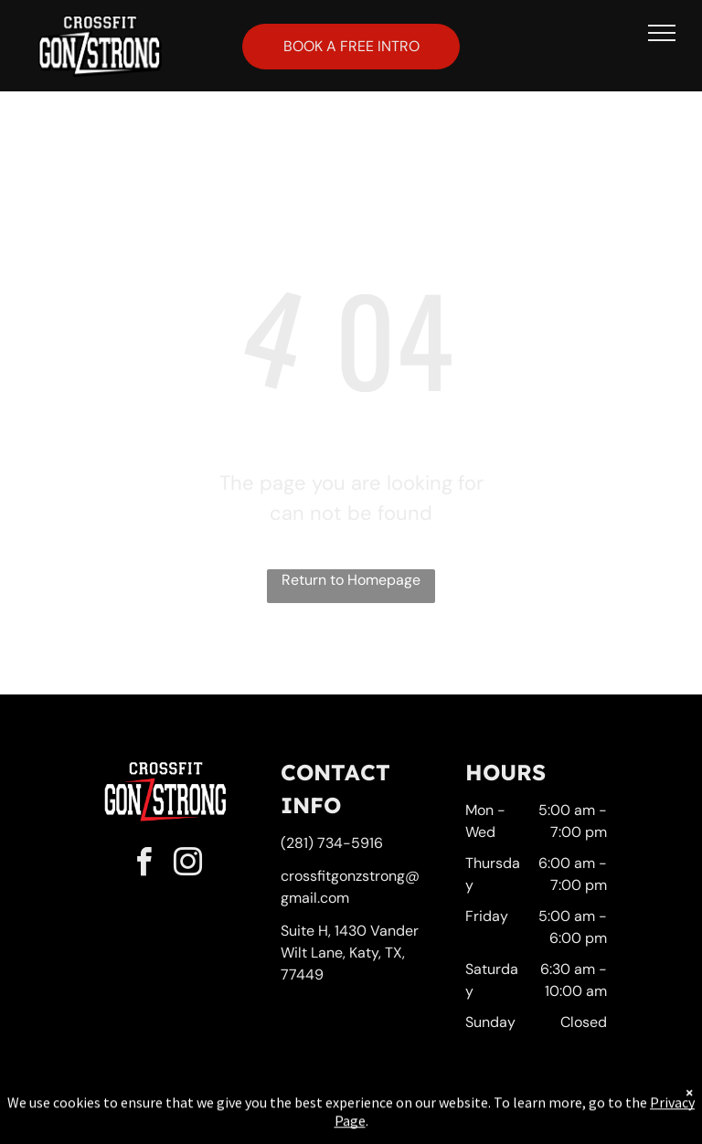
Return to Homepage (351, 579)
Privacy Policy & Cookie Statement (237, 1109)
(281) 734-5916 (332, 843)
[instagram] (187, 865)
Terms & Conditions (501, 1109)
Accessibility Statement (388, 1109)
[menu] (662, 33)
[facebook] (143, 865)
